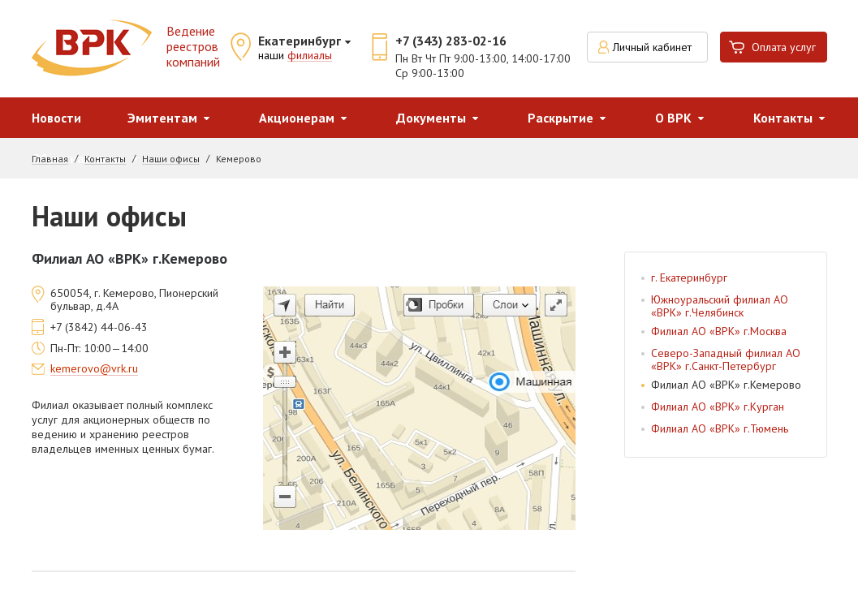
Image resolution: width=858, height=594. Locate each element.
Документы (431, 118)
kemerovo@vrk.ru (94, 369)
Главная (50, 159)
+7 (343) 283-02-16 (451, 40)
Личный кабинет (652, 47)
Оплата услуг (784, 47)
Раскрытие (560, 118)
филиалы (309, 56)
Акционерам (296, 118)
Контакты (783, 118)
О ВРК (673, 118)
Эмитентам (162, 118)
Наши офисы (171, 159)
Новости (56, 118)
